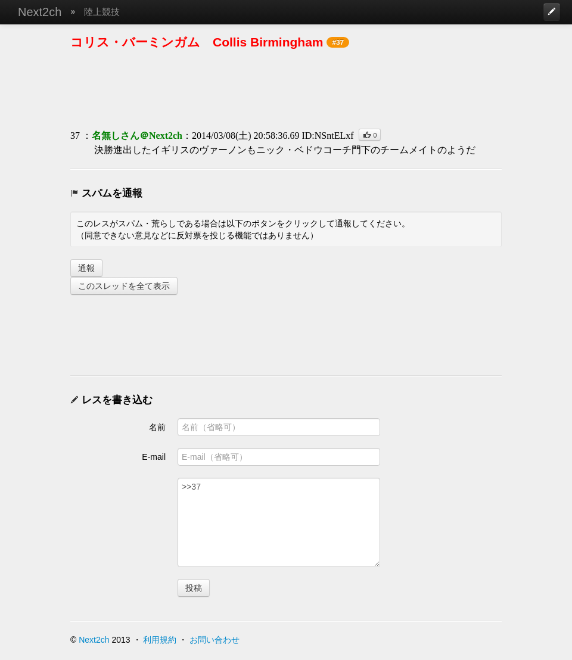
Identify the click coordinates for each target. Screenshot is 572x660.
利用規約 (159, 640)
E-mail (154, 457)
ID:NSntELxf (327, 135)
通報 (86, 268)
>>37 (279, 522)
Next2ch (39, 11)
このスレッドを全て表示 (124, 286)
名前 (157, 427)
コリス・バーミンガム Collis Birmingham (197, 42)
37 (75, 135)
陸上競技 (102, 12)
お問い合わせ (214, 640)
